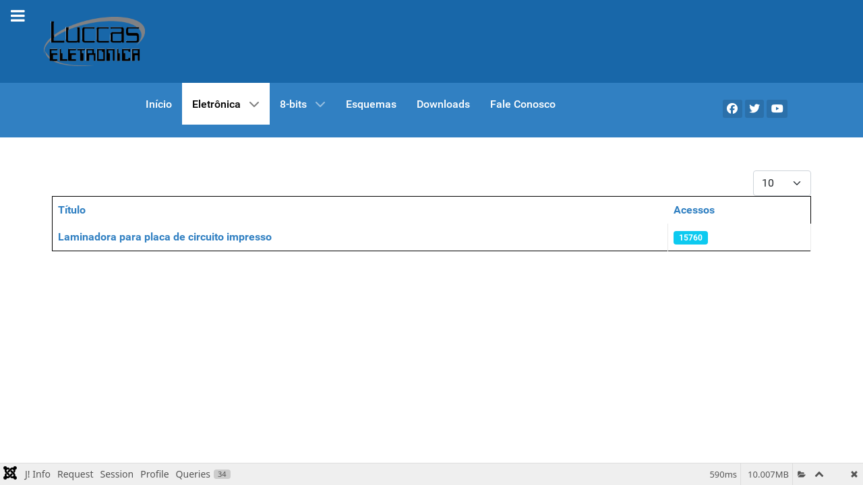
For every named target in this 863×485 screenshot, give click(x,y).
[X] (755, 109)
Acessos (694, 209)
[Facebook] (732, 109)
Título (72, 209)
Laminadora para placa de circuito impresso (165, 236)
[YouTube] (777, 109)
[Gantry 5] (94, 41)
